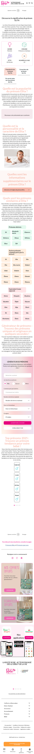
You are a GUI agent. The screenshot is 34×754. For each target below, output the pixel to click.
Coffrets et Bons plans (11, 716)
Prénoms (6, 726)
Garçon (17, 396)
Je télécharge (6, 650)
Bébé (5, 729)
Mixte (27, 396)
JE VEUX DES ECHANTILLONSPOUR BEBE (17, 744)
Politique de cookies (25, 740)
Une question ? (8, 738)
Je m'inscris (9, 603)
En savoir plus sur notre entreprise (17, 706)
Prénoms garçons (23, 558)
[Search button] (32, 3)
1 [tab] (13, 701)
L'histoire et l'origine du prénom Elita (14, 202)
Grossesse (7, 721)
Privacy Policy (16, 740)
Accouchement (8, 724)
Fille (8, 396)
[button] (4, 750)
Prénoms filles (10, 558)
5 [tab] (20, 701)
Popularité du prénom (10, 71)
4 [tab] (18, 701)
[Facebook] (17, 570)
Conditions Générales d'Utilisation (21, 738)
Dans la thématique (9, 418)
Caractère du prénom (23, 71)
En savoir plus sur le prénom (10, 80)
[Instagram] (12, 570)
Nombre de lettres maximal (11, 409)
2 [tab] (15, 701)
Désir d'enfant (8, 718)
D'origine (6, 426)
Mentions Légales (8, 740)
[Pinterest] (21, 570)
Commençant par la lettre (11, 401)
